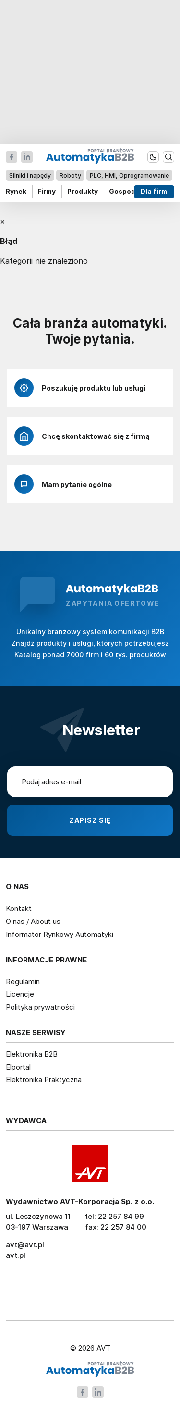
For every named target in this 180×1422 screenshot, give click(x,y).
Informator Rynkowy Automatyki (59, 934)
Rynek (16, 191)
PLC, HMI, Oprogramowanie (129, 175)
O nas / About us (33, 921)
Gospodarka (130, 191)
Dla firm (154, 191)
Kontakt (19, 908)
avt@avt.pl (25, 1244)
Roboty (70, 175)
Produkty (82, 191)
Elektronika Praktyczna (44, 1079)
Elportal (18, 1067)
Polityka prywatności (40, 1007)
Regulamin (23, 981)
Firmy (46, 191)
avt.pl (15, 1255)
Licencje (20, 994)
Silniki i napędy (30, 175)
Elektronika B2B (32, 1054)
